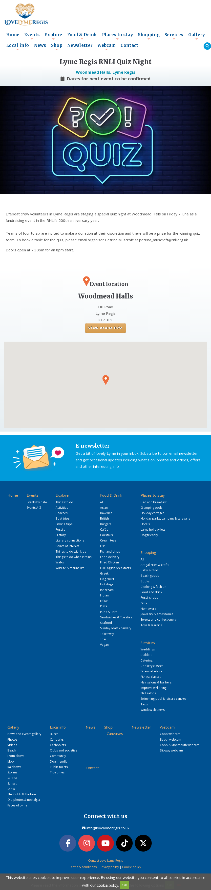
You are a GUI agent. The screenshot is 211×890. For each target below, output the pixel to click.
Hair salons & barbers (156, 682)
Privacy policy (109, 867)
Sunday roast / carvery (115, 628)
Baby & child (149, 570)
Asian (104, 508)
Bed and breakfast (154, 502)
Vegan (104, 645)
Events (32, 36)
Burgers (105, 524)
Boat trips (62, 518)
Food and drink (151, 592)
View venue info (105, 328)
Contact (129, 45)
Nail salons (148, 693)
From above (15, 756)
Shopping (149, 36)
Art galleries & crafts (155, 565)
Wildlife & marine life (70, 568)
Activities (62, 508)
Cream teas (108, 540)
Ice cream (107, 590)
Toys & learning (151, 625)
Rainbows (14, 767)
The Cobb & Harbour (22, 794)
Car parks (56, 739)
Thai (103, 639)
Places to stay (117, 36)
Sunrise (12, 778)
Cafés (104, 529)
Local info (17, 47)
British (104, 518)
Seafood (106, 623)
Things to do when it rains (73, 557)
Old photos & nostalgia (23, 800)
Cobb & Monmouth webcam (179, 745)
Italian (104, 601)
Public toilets (59, 767)
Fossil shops (149, 597)
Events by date (37, 502)
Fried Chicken (109, 562)
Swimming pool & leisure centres (163, 699)
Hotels (145, 524)
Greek (104, 573)
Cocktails (106, 535)
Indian (104, 595)
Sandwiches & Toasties (116, 617)
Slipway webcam (171, 750)
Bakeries (106, 513)
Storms (12, 772)
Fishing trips (64, 524)
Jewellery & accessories (157, 614)
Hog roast (107, 579)
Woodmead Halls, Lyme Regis (105, 72)
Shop (56, 47)
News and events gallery (24, 734)
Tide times (57, 772)
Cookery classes (152, 666)
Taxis (144, 704)
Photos (12, 739)
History (61, 535)
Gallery (196, 36)
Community (58, 756)
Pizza (103, 606)
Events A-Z (34, 508)
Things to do (64, 502)
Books (145, 581)
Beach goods (150, 576)
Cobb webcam (170, 734)
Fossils (60, 529)
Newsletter (79, 45)
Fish (103, 546)
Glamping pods (151, 508)
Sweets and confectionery (158, 619)
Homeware (148, 609)
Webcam (106, 47)
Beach (11, 750)
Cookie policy (131, 867)
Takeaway (107, 634)
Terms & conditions (83, 867)
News (40, 45)
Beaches (61, 513)
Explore (53, 36)
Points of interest (67, 546)
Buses (54, 734)
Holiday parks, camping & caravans (165, 518)
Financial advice (152, 671)
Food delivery (109, 557)
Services (174, 36)
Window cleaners (153, 710)
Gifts (144, 603)
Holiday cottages (152, 513)
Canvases (115, 733)
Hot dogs (106, 584)
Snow (11, 789)
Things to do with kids (71, 551)
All (102, 502)
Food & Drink (82, 36)
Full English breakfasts (115, 568)
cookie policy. (108, 884)
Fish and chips (110, 551)
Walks (60, 562)
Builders (146, 655)
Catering (146, 660)
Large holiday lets (153, 529)
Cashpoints (58, 745)
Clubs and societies (63, 750)
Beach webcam (170, 739)
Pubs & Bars (108, 612)
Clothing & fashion (153, 587)
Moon (11, 761)
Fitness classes (151, 677)
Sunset (12, 783)
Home (12, 34)
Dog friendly (149, 535)
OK (124, 884)
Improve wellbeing (154, 688)
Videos (12, 745)
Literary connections (70, 540)
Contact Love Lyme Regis (105, 860)
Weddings (148, 649)
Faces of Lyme (17, 805)
